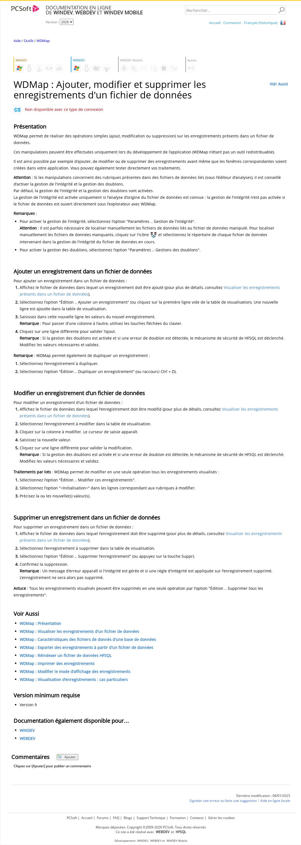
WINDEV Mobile (177, 841)
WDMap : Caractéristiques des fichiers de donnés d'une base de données (88, 639)
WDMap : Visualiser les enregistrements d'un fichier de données (79, 631)
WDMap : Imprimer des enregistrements (57, 663)
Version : (53, 22)
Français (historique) (260, 22)
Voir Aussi (279, 84)
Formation (178, 817)
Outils (28, 40)
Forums (102, 817)
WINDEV (27, 730)
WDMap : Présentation (40, 623)
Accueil (214, 22)
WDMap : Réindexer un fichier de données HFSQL (65, 655)
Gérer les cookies (221, 817)
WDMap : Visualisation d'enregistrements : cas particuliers (74, 679)
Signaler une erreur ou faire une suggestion (223, 800)
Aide (17, 40)
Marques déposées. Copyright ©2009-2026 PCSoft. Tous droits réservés (151, 827)
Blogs (128, 817)
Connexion (232, 22)
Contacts (197, 817)
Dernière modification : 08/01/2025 (263, 795)
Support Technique (151, 817)
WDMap (43, 40)
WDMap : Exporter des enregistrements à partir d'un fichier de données (86, 647)
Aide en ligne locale (275, 800)
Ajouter (66, 757)
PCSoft (72, 817)
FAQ (116, 817)
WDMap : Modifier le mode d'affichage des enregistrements (75, 671)
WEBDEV (27, 738)
